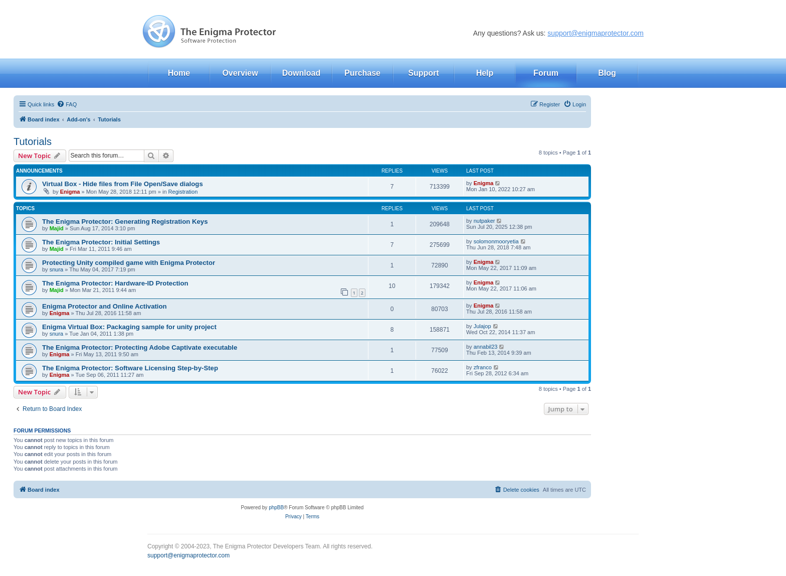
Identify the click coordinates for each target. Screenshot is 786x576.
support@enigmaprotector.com (595, 33)
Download (301, 73)
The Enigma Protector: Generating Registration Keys (125, 221)
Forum (545, 73)
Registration (183, 192)
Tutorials (33, 141)
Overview (240, 73)
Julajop (482, 326)
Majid (57, 228)
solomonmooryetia (496, 241)
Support (423, 73)
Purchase (362, 73)
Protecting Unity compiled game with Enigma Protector (128, 262)
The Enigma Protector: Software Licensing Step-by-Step (130, 368)
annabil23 (486, 347)
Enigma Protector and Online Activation (104, 306)
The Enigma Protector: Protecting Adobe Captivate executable (139, 347)
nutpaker (484, 221)
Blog (607, 73)
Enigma (70, 192)
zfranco (483, 367)
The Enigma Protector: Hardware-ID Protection (115, 283)
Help (485, 73)
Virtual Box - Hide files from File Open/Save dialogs (122, 184)
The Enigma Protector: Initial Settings (101, 242)
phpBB (276, 507)
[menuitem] (67, 104)
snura (57, 269)
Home (179, 73)
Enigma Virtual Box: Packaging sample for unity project (129, 327)
